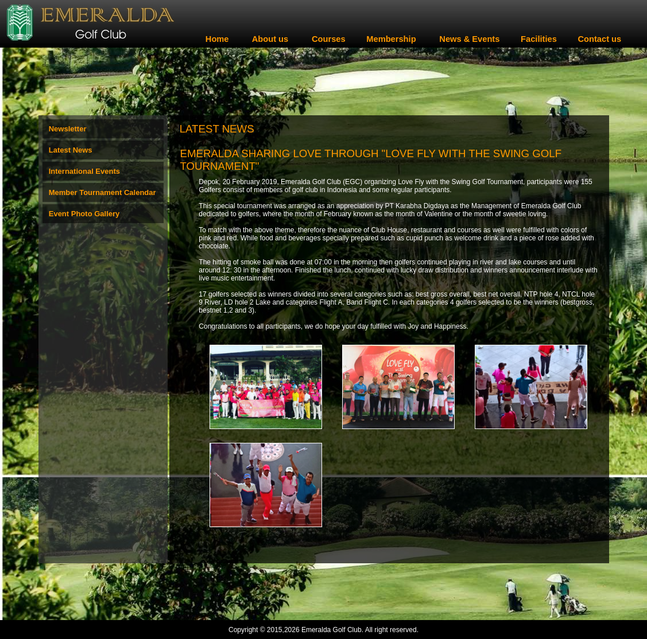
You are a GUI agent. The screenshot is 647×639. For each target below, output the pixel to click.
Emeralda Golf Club (331, 630)
